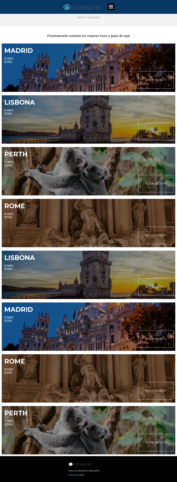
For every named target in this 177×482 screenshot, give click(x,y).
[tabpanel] (88, 14)
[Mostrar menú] (111, 6)
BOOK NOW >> (155, 80)
